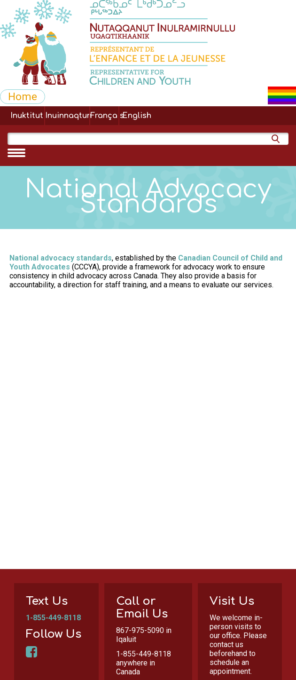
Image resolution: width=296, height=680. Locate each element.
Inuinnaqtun (67, 115)
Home (22, 96)
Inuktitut (26, 115)
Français (104, 115)
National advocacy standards (60, 257)
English (136, 115)
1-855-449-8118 (53, 617)
